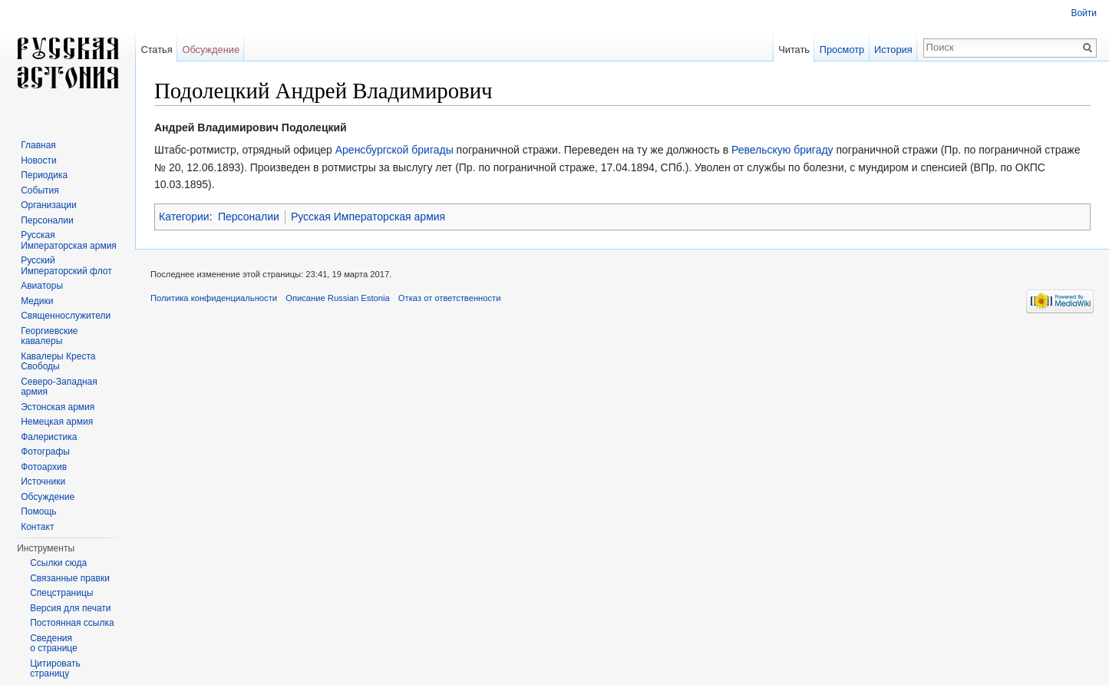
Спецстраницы (61, 592)
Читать (794, 49)
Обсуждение (210, 49)
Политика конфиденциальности (213, 298)
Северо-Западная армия (59, 387)
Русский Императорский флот (66, 265)
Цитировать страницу (55, 669)
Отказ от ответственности (449, 298)
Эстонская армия (57, 407)
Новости (38, 160)
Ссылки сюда (58, 563)
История (893, 49)
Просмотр (842, 49)
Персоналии (248, 216)
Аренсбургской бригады (394, 150)
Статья (156, 49)
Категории (184, 216)
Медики (37, 301)
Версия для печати (70, 608)
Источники (43, 481)
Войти (1084, 13)
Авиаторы (42, 285)
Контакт (37, 526)
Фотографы (45, 451)
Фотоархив (44, 467)
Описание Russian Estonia (337, 298)
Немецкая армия (57, 421)
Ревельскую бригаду (782, 150)
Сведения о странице (54, 643)
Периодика (44, 175)
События (40, 190)
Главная (38, 145)
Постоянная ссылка (72, 622)
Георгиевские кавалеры (49, 336)
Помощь (38, 511)
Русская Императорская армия (368, 216)
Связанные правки (70, 578)
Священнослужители (66, 315)
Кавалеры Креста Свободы (58, 361)
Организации (49, 205)
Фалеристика (49, 437)
